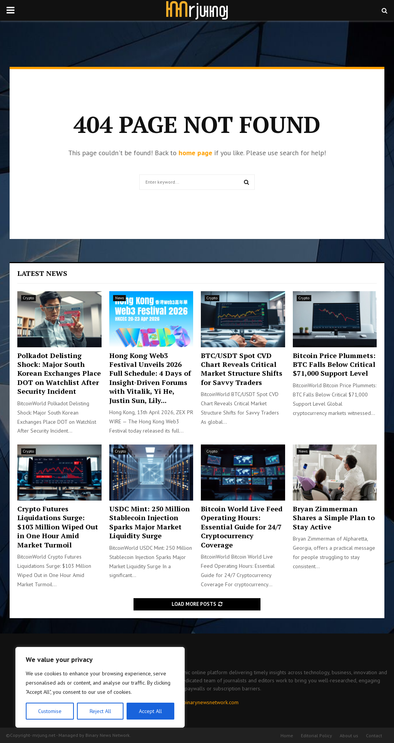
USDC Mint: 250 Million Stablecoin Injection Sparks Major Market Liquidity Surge (149, 522)
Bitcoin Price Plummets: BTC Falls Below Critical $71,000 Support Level (334, 364)
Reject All (100, 711)
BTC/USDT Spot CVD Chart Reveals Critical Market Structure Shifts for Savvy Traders (241, 369)
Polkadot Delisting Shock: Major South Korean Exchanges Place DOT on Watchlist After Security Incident (59, 373)
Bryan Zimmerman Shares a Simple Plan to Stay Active (334, 517)
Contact (374, 735)
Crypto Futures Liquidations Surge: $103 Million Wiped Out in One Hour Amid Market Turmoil (57, 526)
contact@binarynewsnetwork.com (200, 702)
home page (195, 152)
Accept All (150, 711)
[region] (100, 687)
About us (349, 735)
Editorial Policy (316, 735)
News (119, 297)
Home (286, 735)
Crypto (28, 297)
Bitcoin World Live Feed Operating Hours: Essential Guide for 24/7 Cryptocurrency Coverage (241, 526)
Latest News (42, 273)
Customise (50, 711)
